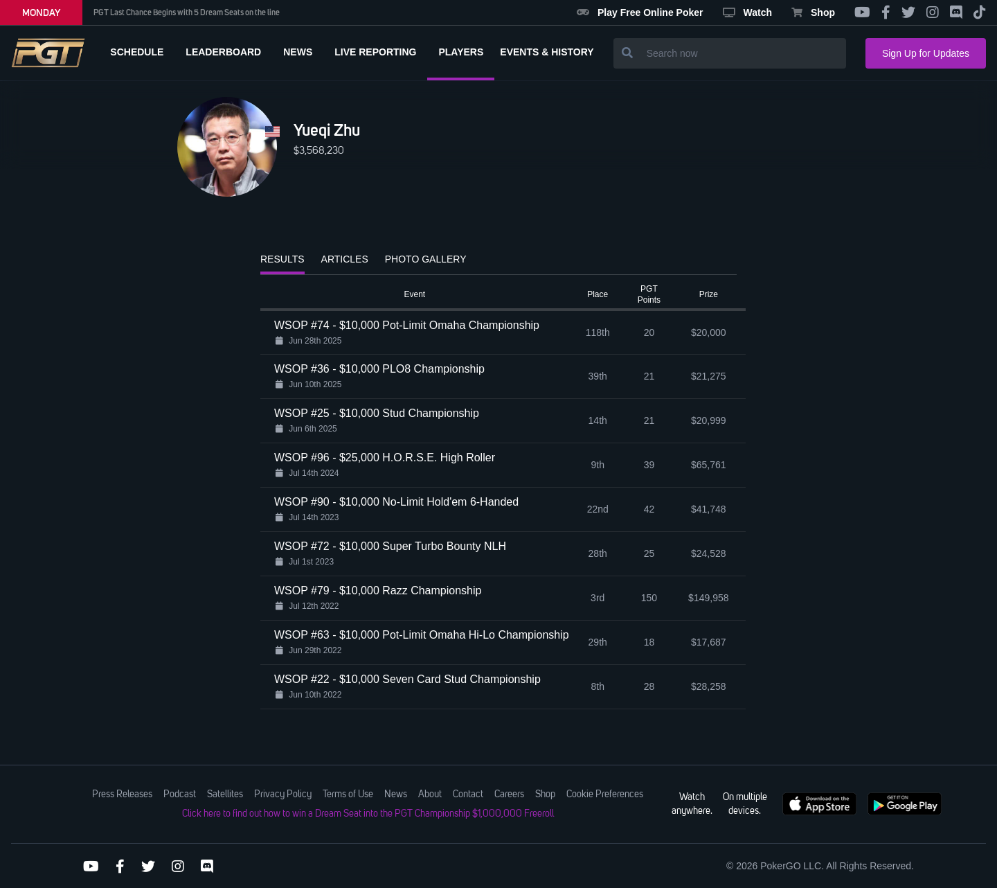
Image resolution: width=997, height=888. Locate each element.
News (395, 794)
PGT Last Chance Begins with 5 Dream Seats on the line (186, 12)
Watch (747, 12)
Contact (468, 794)
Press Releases (122, 794)
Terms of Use (348, 794)
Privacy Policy (283, 794)
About (430, 794)
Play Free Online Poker (640, 12)
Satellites (225, 794)
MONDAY (41, 12)
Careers (509, 794)
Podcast (179, 794)
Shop (813, 12)
